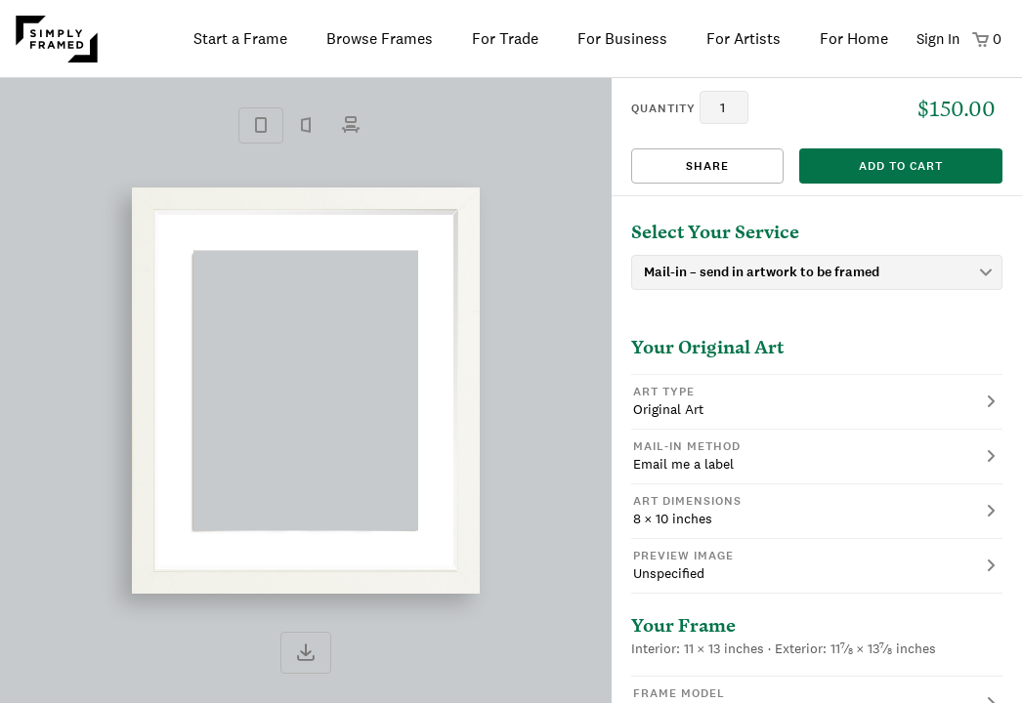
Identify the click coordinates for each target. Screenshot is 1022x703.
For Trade (505, 38)
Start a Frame (240, 38)
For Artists (743, 38)
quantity (663, 108)
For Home (854, 38)
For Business (622, 38)
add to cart (901, 166)
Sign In (937, 38)
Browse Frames (379, 38)
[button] (816, 401)
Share (707, 166)
